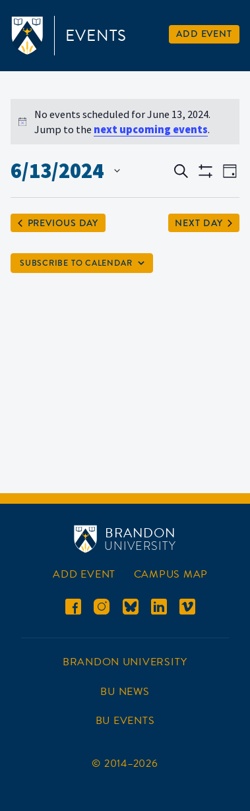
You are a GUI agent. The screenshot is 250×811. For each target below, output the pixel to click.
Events (96, 35)
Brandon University (125, 662)
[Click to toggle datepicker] (65, 171)
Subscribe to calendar (76, 263)
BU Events (125, 721)
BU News (124, 692)
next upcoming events (151, 129)
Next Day (203, 223)
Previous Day (58, 223)
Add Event (204, 34)
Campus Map (171, 574)
